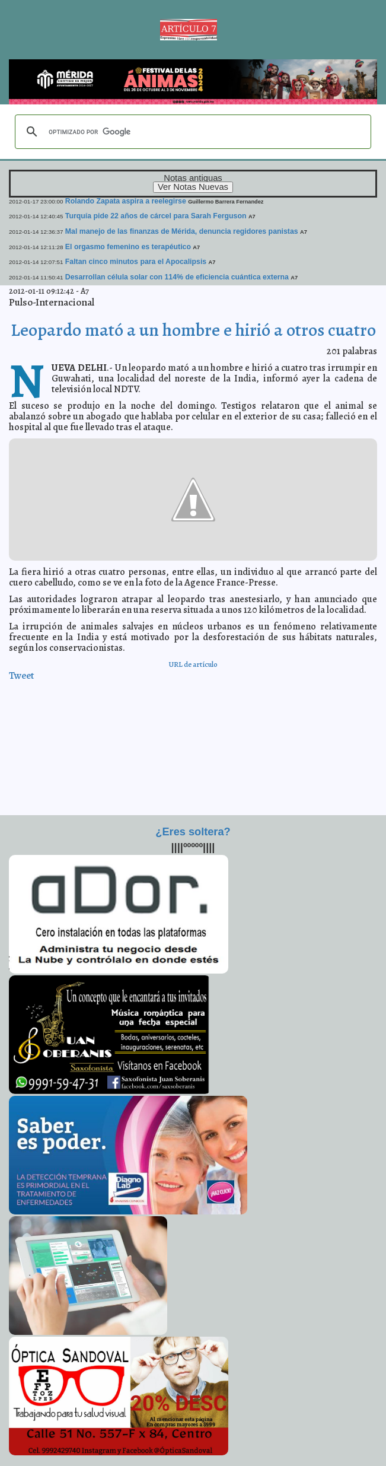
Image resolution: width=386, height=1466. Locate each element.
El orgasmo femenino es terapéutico (128, 247)
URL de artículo (193, 664)
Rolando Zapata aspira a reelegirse (125, 201)
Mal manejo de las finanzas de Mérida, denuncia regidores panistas (181, 231)
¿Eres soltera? (192, 832)
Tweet (21, 675)
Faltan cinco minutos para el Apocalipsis (135, 261)
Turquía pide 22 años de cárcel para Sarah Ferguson (156, 216)
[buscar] (191, 132)
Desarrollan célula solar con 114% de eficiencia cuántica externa (177, 277)
